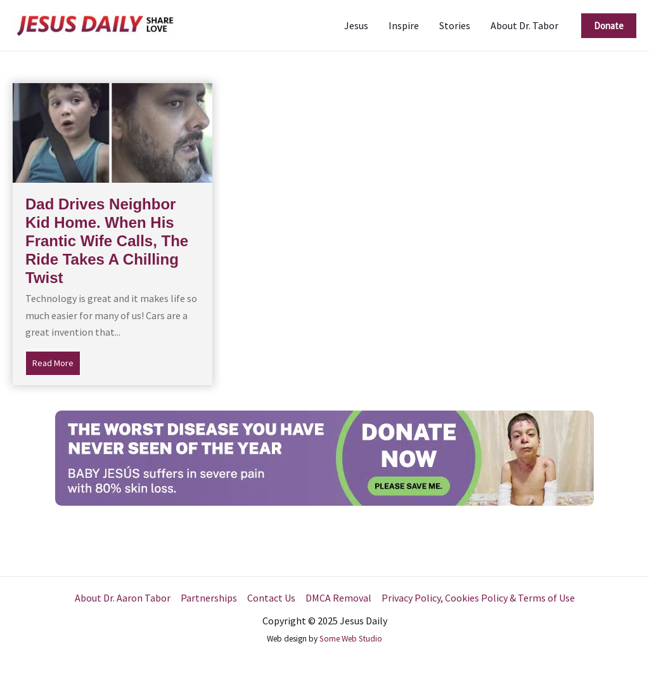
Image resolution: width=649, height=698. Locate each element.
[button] (608, 25)
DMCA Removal (338, 597)
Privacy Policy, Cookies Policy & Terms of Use (478, 597)
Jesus (356, 25)
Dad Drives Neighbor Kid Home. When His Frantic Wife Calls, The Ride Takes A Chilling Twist (106, 240)
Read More (56, 362)
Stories (454, 25)
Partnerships (209, 597)
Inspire (404, 25)
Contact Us (271, 597)
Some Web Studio (350, 638)
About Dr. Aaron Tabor (122, 597)
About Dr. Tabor (524, 25)
